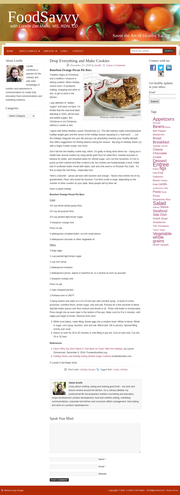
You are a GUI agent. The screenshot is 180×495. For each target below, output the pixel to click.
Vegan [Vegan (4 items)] (162, 230)
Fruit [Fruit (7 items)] (160, 172)
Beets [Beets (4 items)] (167, 127)
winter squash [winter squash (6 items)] (161, 244)
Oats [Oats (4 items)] (166, 188)
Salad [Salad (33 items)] (159, 203)
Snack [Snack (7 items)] (156, 218)
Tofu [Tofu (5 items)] (155, 226)
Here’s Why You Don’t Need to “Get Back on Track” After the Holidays (88, 348)
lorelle (98, 65)
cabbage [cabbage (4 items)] (156, 146)
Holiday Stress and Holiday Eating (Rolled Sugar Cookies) (82, 356)
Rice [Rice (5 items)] (168, 199)
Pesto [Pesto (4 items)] (163, 192)
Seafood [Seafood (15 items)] (160, 211)
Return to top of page (13, 490)
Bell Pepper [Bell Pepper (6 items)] (159, 130)
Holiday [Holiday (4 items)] (164, 180)
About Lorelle (28, 51)
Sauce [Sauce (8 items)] (164, 207)
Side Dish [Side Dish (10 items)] (160, 215)
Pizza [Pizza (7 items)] (156, 195)
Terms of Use (172, 490)
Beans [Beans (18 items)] (159, 126)
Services (49, 51)
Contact (78, 51)
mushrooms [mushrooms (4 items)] (158, 188)
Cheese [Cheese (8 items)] (158, 149)
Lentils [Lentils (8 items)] (163, 184)
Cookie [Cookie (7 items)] (157, 157)
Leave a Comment (115, 65)
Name (101, 459)
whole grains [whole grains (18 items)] (158, 239)
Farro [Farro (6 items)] (156, 169)
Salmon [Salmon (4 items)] (156, 207)
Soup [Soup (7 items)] (164, 218)
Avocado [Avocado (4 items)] (156, 123)
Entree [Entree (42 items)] (161, 164)
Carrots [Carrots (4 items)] (164, 146)
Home (10, 51)
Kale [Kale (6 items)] (155, 184)
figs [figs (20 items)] (163, 168)
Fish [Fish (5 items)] (155, 173)
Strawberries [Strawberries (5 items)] (159, 222)
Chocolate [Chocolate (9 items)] (160, 153)
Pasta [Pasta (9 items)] (157, 192)
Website (102, 474)
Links (64, 51)
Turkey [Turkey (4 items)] (156, 230)
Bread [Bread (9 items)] (157, 138)
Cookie (116, 369)
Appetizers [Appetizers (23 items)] (163, 119)
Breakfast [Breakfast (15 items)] (161, 142)
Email (101, 466)
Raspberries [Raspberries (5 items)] (159, 199)
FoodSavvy (43, 16)
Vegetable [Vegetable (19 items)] (162, 233)
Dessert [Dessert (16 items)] (159, 161)
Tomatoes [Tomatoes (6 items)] (163, 226)
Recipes (91, 369)
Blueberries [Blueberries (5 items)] (158, 134)
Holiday (83, 369)
